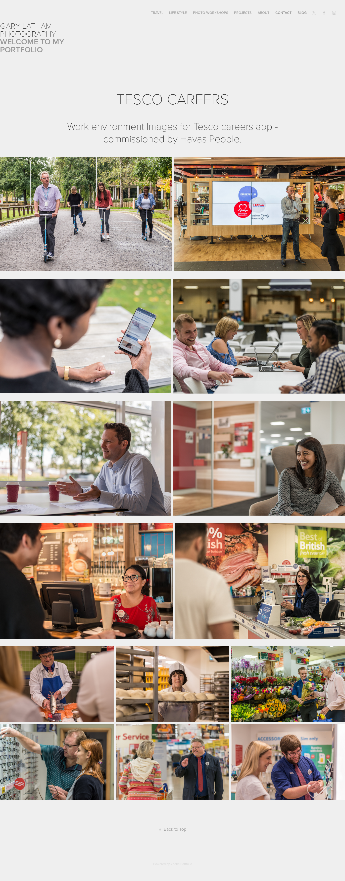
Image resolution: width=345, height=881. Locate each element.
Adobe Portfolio (181, 864)
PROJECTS (242, 12)
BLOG (302, 12)
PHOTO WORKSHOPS (210, 12)
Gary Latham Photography (28, 29)
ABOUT (263, 12)
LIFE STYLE (178, 12)
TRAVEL (157, 12)
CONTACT (283, 12)
